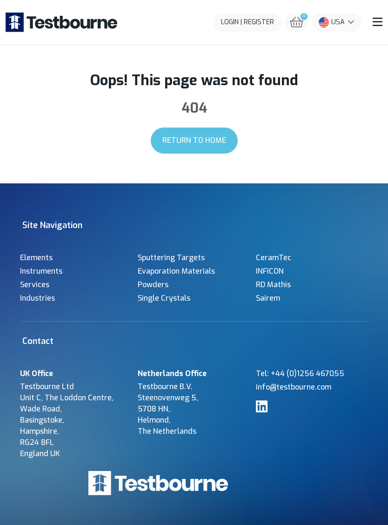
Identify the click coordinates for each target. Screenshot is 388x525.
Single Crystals (164, 298)
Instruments (41, 271)
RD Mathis (273, 284)
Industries (37, 298)
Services (34, 284)
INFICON (270, 271)
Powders (153, 284)
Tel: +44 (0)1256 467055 (300, 373)
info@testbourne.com (293, 387)
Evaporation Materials (176, 271)
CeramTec (273, 257)
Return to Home (194, 140)
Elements (36, 257)
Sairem (268, 298)
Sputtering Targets (171, 257)
